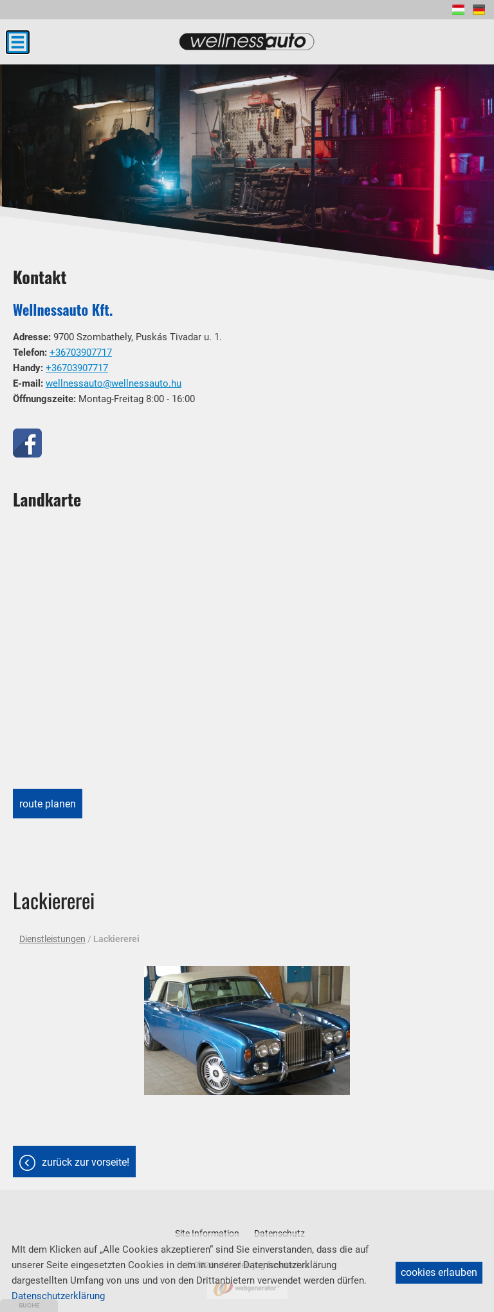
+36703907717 (81, 352)
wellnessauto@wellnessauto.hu (113, 383)
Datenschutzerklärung (58, 1296)
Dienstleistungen (52, 939)
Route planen (47, 804)
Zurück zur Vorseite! (85, 1162)
